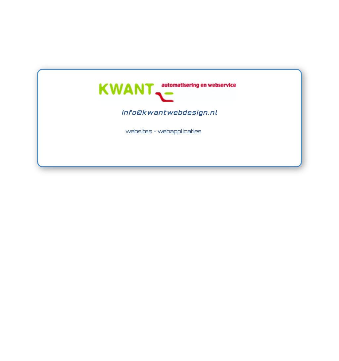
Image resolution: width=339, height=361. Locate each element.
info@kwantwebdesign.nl (169, 112)
